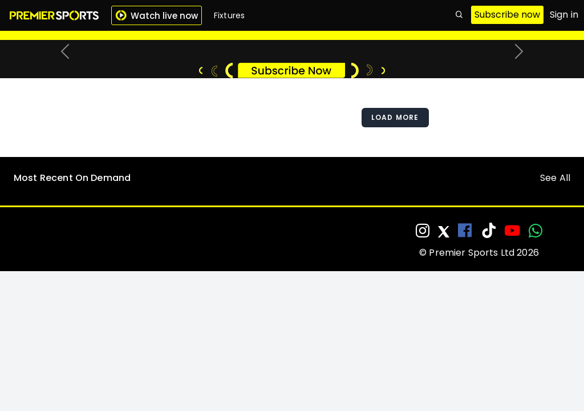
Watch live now (156, 16)
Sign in (564, 14)
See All (555, 306)
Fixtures (229, 15)
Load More (395, 246)
